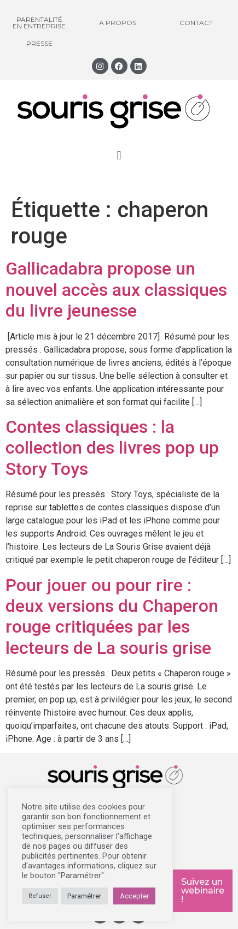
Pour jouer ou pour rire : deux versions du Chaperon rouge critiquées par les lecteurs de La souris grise (111, 616)
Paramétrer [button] (84, 896)
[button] (119, 155)
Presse (39, 43)
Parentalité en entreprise (39, 22)
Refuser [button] (39, 896)
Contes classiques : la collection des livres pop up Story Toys (112, 447)
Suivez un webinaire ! (202, 890)
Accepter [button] (134, 896)
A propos (117, 23)
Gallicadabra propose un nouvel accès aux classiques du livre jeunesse (116, 289)
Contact (196, 23)
